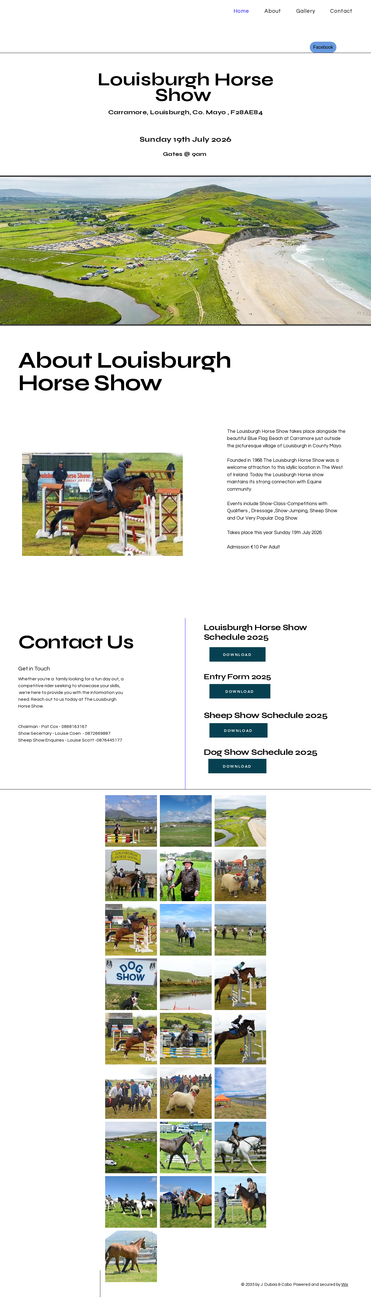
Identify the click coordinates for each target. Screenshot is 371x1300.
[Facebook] (323, 47)
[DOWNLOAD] (237, 654)
